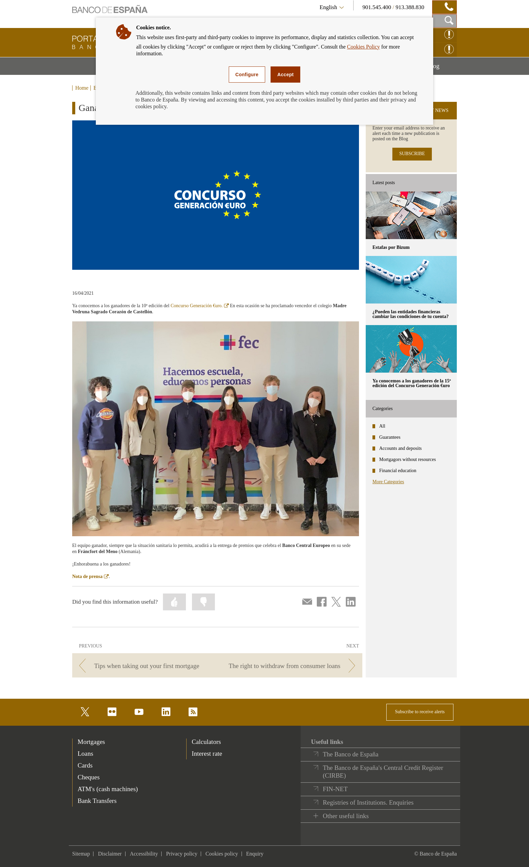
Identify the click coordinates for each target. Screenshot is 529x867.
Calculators (206, 741)
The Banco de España (351, 754)
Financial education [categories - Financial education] (397, 470)
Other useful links (346, 815)
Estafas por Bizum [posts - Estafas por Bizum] (391, 247)
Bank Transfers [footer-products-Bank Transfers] (97, 800)
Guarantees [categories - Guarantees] (389, 437)
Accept (285, 74)
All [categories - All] (382, 426)
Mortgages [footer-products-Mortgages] (91, 741)
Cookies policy (221, 854)
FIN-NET (335, 788)
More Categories (388, 481)
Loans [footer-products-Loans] (85, 753)
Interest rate (207, 753)
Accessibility (144, 854)
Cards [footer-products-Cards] (85, 765)
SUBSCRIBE (412, 153)
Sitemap (81, 854)
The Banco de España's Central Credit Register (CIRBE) (383, 771)
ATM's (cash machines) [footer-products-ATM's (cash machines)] (108, 788)
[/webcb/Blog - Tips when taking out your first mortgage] (144, 666)
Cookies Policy (363, 47)
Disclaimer (109, 854)
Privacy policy (181, 854)
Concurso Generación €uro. (200, 305)
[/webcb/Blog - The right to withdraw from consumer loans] (291, 666)
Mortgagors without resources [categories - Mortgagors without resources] (407, 459)
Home (81, 88)
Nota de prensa (90, 576)
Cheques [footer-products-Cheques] (89, 777)
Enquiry (255, 854)
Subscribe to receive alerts (420, 711)
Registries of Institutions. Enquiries (368, 802)
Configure (247, 74)
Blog (442, 68)
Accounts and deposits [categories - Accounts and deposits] (400, 448)
